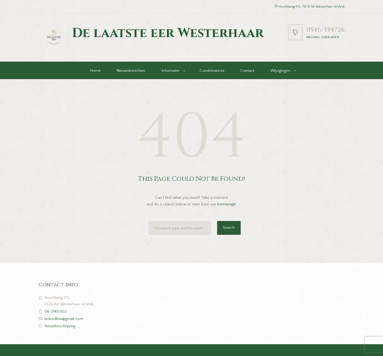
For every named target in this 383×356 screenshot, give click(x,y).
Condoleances (212, 70)
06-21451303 (55, 311)
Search (229, 227)
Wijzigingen (280, 70)
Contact (247, 70)
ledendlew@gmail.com (63, 319)
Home (95, 70)
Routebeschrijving (59, 326)
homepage (226, 204)
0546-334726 (325, 30)
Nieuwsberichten (130, 70)
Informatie (170, 70)
